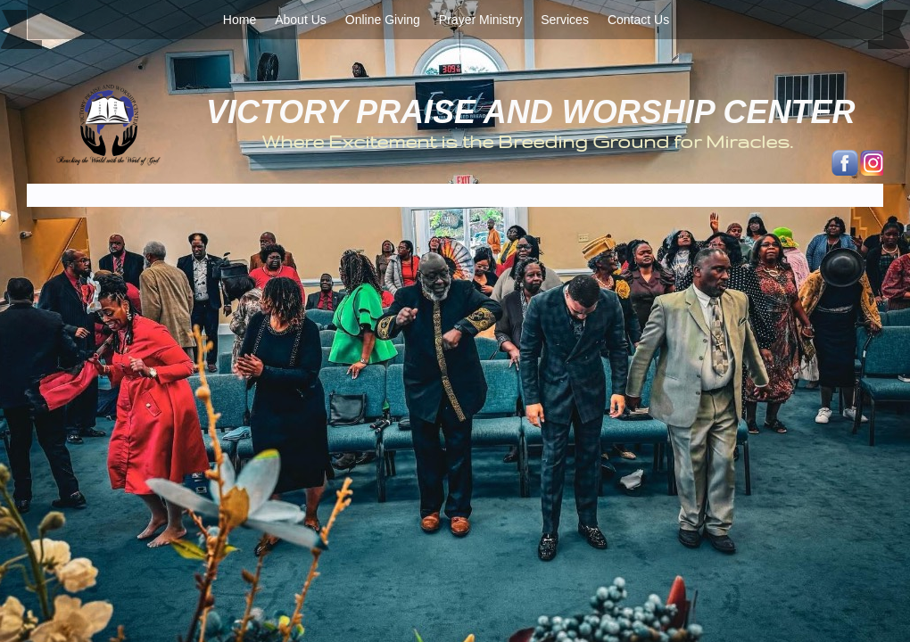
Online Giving (382, 19)
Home (239, 19)
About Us (301, 19)
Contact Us (638, 19)
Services (565, 19)
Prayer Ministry (480, 19)
